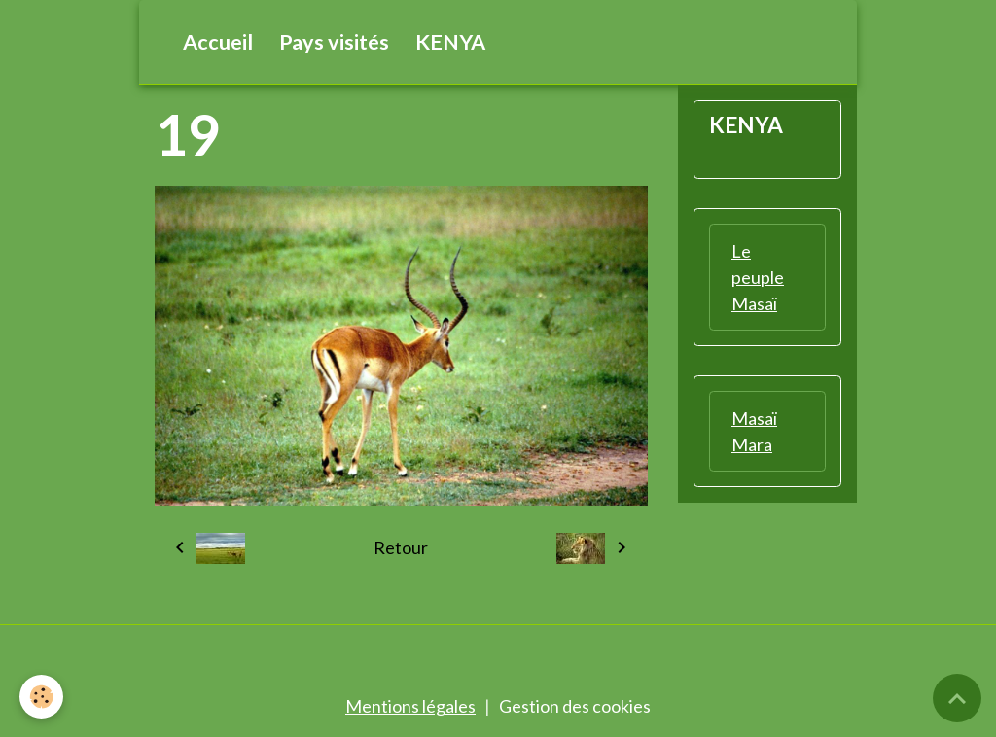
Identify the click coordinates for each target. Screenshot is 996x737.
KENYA (450, 41)
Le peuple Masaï (757, 277)
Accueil (218, 41)
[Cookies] (41, 697)
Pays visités (334, 41)
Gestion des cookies (575, 706)
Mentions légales (410, 706)
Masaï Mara (754, 431)
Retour (401, 547)
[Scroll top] (957, 698)
